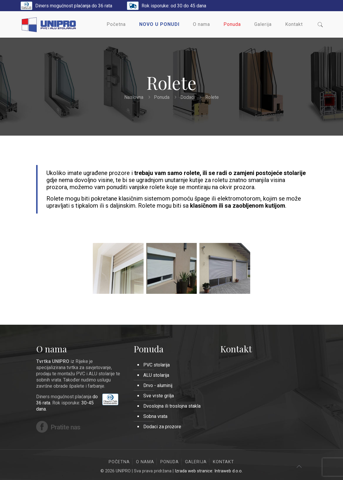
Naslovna (133, 97)
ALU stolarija (156, 375)
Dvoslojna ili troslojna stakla (172, 406)
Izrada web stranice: (194, 471)
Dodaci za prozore (162, 426)
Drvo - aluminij (157, 385)
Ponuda (161, 97)
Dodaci (187, 97)
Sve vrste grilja (158, 396)
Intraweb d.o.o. (228, 471)
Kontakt (223, 461)
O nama (145, 461)
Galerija (196, 461)
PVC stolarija (156, 365)
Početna (119, 461)
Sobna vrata (155, 416)
